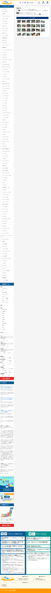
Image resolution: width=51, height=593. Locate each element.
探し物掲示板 (4, 585)
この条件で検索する (5, 378)
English (35, 2)
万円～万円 (7, 350)
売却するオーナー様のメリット (24, 578)
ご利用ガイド (4, 584)
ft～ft (7, 338)
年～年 (7, 344)
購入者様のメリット (39, 578)
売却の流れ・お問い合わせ (23, 579)
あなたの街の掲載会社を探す (41, 579)
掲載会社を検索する (6, 525)
